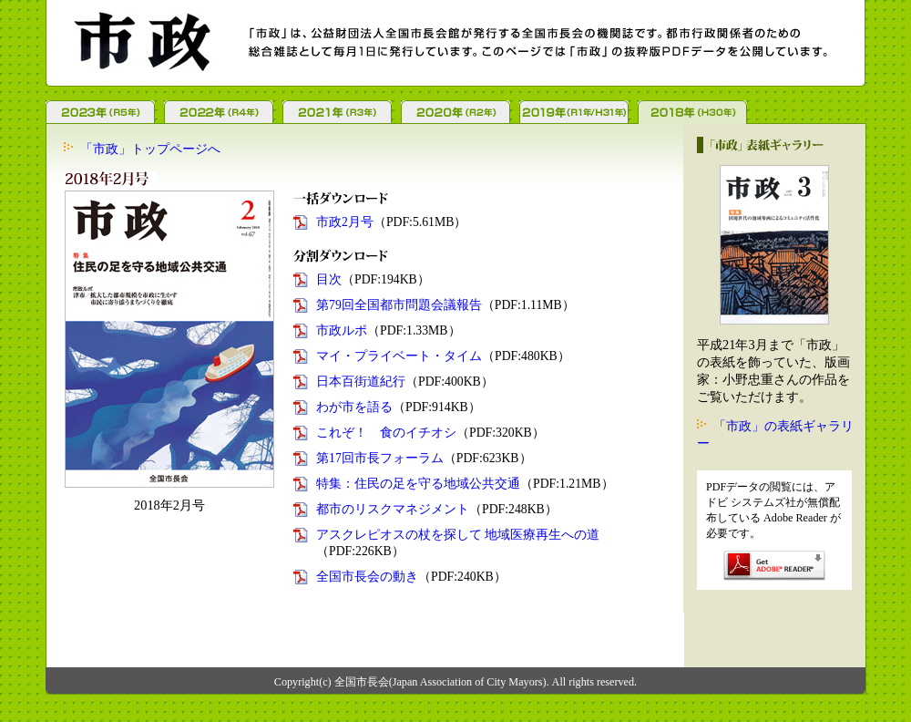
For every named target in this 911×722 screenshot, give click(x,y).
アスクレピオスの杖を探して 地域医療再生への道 (457, 535)
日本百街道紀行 (360, 381)
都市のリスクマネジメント (392, 509)
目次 (329, 279)
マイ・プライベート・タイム (399, 356)
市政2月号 (345, 222)
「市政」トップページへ (150, 148)
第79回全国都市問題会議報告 (399, 305)
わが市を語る (354, 407)
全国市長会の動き (367, 576)
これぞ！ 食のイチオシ (386, 432)
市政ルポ (341, 330)
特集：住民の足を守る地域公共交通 (418, 483)
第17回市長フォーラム (380, 458)
